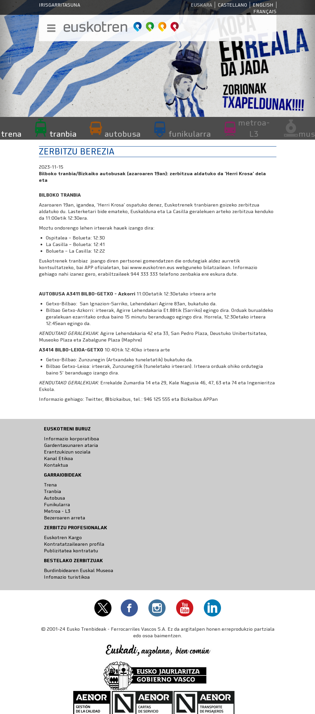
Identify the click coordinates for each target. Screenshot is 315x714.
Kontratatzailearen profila (74, 544)
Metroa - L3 (57, 511)
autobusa (123, 133)
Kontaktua (56, 465)
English (263, 5)
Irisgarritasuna (59, 5)
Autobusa (54, 498)
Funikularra (57, 505)
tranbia (63, 133)
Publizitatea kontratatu (71, 551)
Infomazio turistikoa (67, 577)
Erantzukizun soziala (67, 452)
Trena (50, 485)
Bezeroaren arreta (64, 518)
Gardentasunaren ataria (71, 445)
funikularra (190, 133)
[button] (8, 58)
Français (264, 11)
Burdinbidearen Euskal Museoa (78, 570)
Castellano (232, 5)
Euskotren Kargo (63, 537)
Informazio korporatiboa (71, 439)
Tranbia (52, 491)
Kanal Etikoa (58, 458)
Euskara (201, 5)
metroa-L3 (254, 128)
